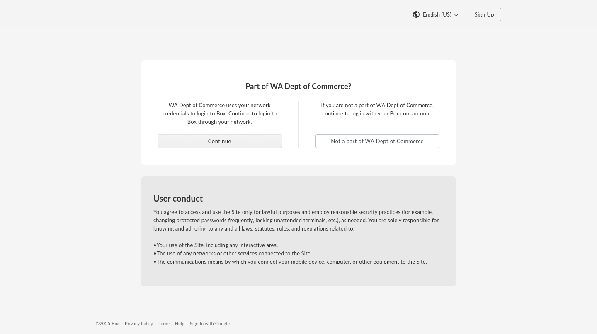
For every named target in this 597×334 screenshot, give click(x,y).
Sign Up (484, 14)
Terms (164, 323)
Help (179, 323)
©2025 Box (107, 323)
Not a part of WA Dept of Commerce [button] (377, 141)
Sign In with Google (210, 323)
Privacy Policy (139, 323)
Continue (219, 141)
